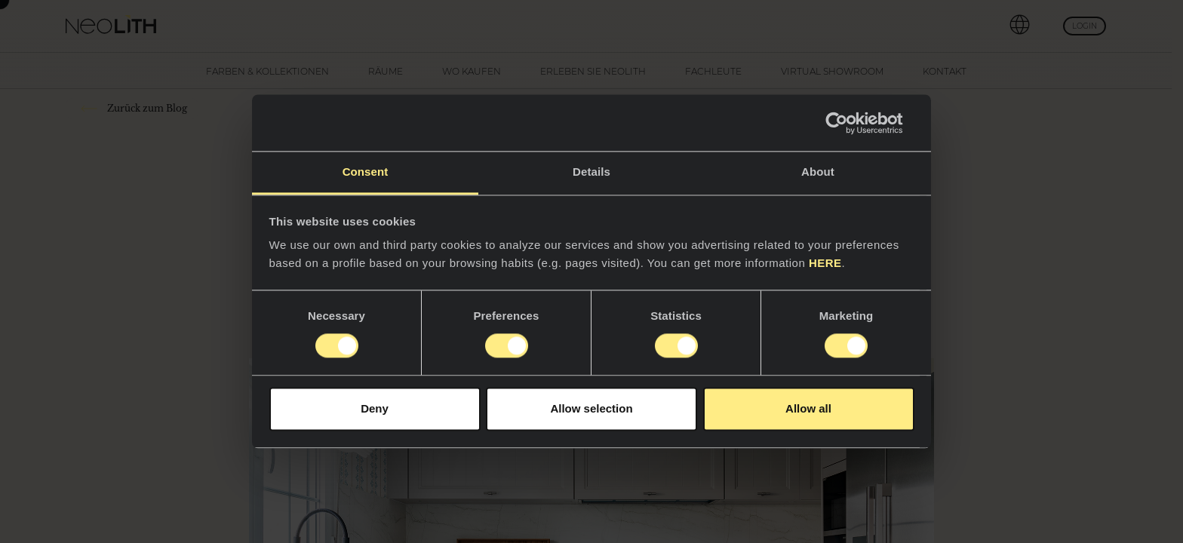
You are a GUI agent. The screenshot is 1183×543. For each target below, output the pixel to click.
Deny (375, 408)
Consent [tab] (366, 171)
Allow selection (591, 408)
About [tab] (817, 171)
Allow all (808, 408)
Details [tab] (591, 171)
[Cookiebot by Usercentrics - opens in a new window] (848, 123)
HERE (825, 262)
